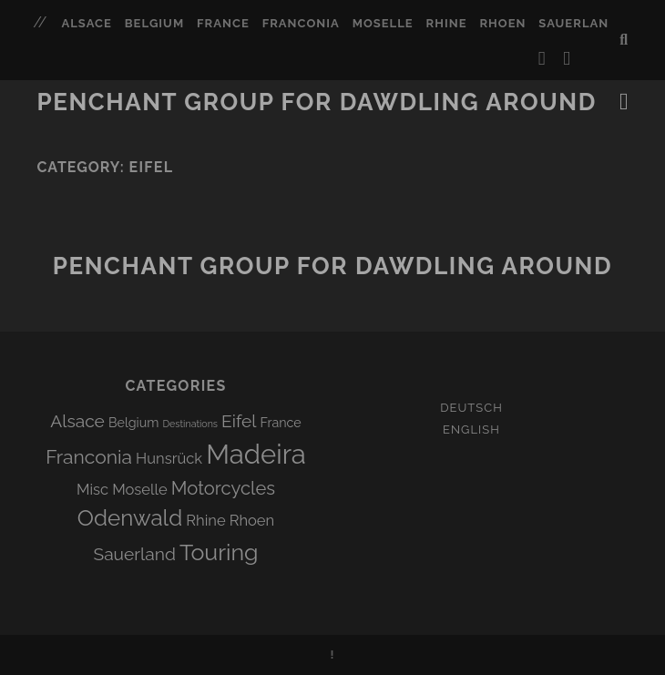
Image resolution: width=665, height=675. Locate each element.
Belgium (154, 23)
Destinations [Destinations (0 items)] (191, 423)
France (223, 23)
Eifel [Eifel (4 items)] (238, 421)
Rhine (446, 23)
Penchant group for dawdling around (317, 102)
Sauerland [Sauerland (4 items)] (135, 554)
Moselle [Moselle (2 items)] (140, 489)
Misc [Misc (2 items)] (92, 489)
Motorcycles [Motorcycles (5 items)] (223, 488)
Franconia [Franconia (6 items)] (89, 456)
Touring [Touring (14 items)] (219, 552)
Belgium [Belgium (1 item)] (133, 422)
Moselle (383, 23)
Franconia (301, 23)
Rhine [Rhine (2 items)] (205, 520)
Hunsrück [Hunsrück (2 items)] (169, 458)
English (471, 429)
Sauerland (578, 23)
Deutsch (471, 407)
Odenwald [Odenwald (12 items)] (129, 518)
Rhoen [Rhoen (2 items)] (252, 520)
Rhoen (502, 23)
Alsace (86, 23)
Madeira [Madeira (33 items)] (256, 454)
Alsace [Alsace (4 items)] (77, 421)
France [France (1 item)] (281, 422)
